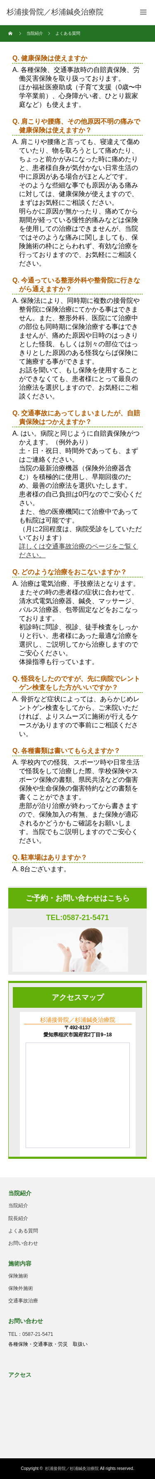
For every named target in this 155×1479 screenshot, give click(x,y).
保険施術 (18, 1276)
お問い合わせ (23, 1243)
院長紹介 (18, 1218)
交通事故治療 (23, 1301)
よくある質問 (23, 1231)
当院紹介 (34, 33)
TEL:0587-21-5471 (77, 917)
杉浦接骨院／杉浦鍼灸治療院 (72, 1468)
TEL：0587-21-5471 (30, 1334)
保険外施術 (20, 1288)
